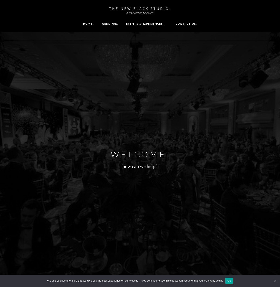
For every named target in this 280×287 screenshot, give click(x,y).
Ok (229, 280)
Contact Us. (186, 23)
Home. (88, 23)
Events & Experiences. (146, 23)
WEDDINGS (109, 23)
